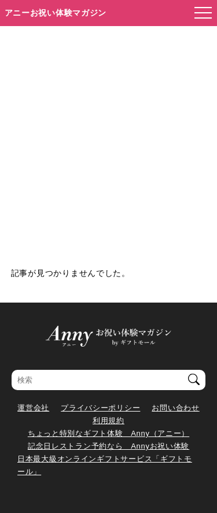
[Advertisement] (108, 140)
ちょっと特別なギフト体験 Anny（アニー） (108, 433)
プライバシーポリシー (100, 407)
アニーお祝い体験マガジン (56, 12)
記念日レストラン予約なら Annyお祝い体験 (108, 446)
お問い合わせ (175, 407)
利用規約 (108, 420)
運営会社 (33, 407)
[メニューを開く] (199, 13)
